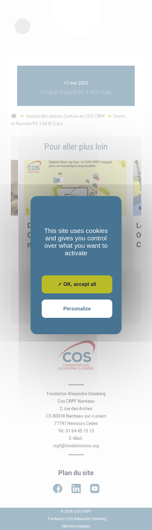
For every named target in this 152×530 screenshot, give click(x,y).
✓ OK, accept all (77, 284)
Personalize (77, 308)
